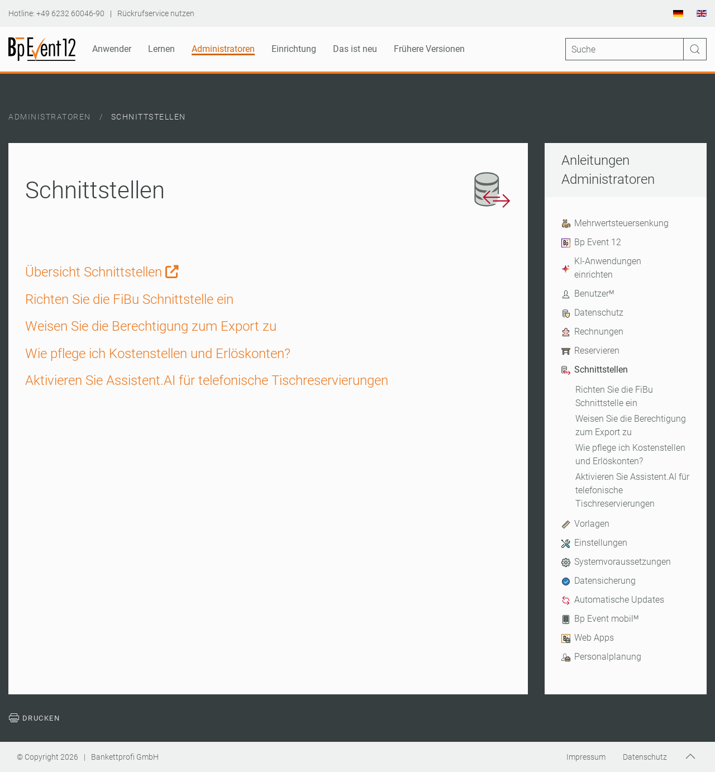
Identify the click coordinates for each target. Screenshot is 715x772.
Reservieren (590, 351)
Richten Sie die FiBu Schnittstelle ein (614, 396)
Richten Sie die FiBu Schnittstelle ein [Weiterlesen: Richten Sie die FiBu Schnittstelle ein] (129, 299)
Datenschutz (592, 313)
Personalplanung (601, 657)
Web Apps (587, 638)
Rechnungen (592, 332)
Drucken (34, 718)
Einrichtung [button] (293, 49)
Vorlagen (585, 524)
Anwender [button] (111, 49)
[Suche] (636, 49)
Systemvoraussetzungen (616, 562)
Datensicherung (598, 581)
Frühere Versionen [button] (429, 49)
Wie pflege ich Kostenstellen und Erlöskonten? (630, 454)
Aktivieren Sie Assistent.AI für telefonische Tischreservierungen (632, 490)
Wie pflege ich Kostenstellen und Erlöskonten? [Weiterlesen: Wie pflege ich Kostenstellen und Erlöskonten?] (157, 353)
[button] (690, 756)
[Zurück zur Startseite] (41, 49)
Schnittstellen (594, 370)
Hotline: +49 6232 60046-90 (56, 13)
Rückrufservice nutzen (155, 13)
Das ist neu (355, 49)
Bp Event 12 (591, 242)
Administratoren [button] (223, 49)
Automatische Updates (612, 600)
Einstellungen (594, 543)
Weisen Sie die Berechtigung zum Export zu (630, 425)
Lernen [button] (161, 49)
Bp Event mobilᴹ (599, 619)
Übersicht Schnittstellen (102, 272)
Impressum (586, 756)
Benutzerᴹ (587, 294)
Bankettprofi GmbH (125, 756)
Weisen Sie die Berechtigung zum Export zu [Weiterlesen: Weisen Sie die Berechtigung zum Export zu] (151, 326)
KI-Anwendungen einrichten (601, 268)
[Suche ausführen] (695, 49)
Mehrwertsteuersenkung (615, 223)
